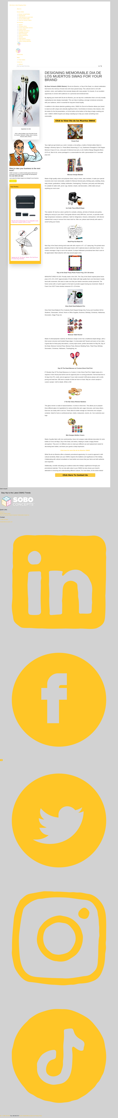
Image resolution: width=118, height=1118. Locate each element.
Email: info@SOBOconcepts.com (27, 1115)
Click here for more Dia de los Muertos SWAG (75, 450)
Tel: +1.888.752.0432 (5, 1115)
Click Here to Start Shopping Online (17, 5)
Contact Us (13, 181)
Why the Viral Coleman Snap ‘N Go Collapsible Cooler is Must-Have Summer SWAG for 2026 (24, 221)
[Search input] (57, 66)
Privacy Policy (38, 1115)
